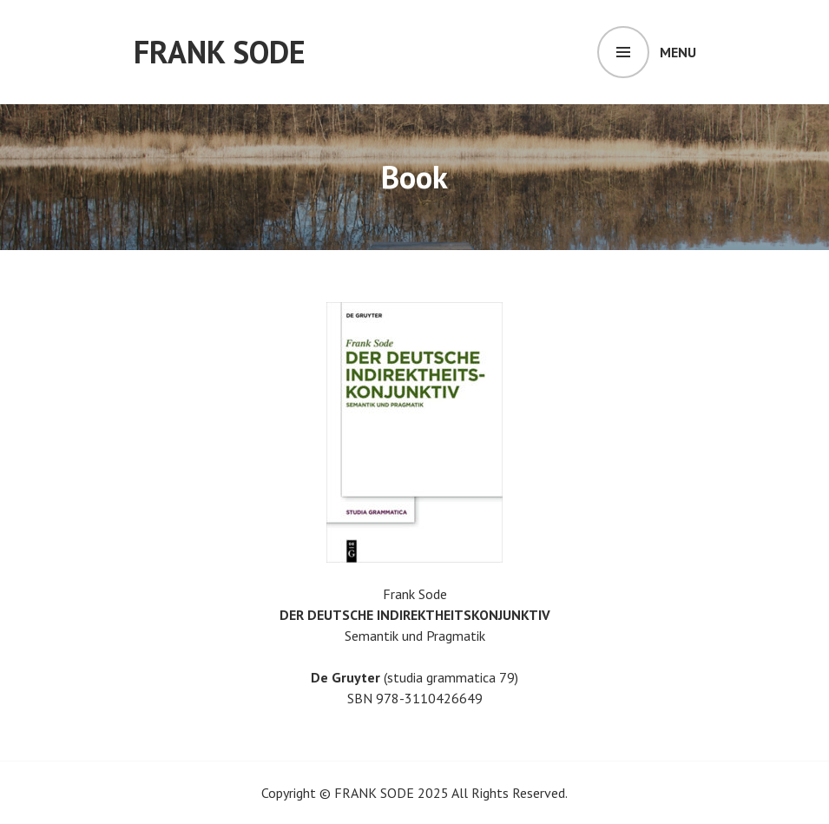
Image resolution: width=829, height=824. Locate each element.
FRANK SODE (220, 51)
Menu (678, 52)
